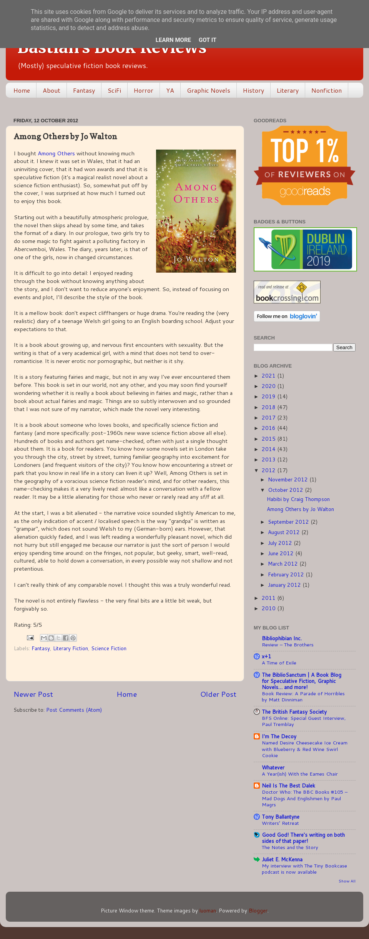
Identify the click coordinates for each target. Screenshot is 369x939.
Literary (288, 90)
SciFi (114, 90)
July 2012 (281, 542)
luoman (207, 910)
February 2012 (287, 574)
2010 (269, 608)
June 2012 (281, 553)
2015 (269, 438)
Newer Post (33, 694)
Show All (347, 881)
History (253, 90)
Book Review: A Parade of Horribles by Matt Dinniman (303, 696)
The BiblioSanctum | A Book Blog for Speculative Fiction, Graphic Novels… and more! (301, 681)
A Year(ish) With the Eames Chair (300, 773)
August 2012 (284, 532)
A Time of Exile (279, 662)
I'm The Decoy (279, 736)
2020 (269, 386)
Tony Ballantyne (280, 816)
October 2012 (286, 489)
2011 (269, 597)
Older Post (218, 694)
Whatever (273, 767)
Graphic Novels (208, 90)
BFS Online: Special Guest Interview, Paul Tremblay (304, 721)
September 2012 (289, 521)
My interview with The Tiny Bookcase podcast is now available (304, 869)
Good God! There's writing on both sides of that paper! (303, 837)
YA (170, 90)
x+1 (266, 656)
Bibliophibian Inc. (282, 638)
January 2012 (285, 584)
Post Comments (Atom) (74, 709)
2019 (269, 396)
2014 (269, 449)
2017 (269, 417)
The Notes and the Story (290, 847)
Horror (143, 90)
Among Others (56, 153)
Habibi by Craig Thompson (298, 499)
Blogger (258, 910)
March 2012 (283, 563)
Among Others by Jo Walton (300, 509)
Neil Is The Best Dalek (288, 785)
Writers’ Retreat (280, 822)
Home (21, 90)
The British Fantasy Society (294, 711)
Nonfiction (326, 90)
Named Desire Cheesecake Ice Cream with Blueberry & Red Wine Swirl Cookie (304, 749)
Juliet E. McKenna (282, 859)
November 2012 (288, 479)
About (51, 90)
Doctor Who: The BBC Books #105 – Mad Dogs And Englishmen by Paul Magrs (304, 798)
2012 (269, 470)
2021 (269, 375)
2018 (269, 407)
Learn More (173, 40)
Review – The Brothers (288, 644)
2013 (269, 459)
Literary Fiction (70, 648)
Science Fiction (108, 648)
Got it (207, 40)
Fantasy (84, 90)
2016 (269, 427)
